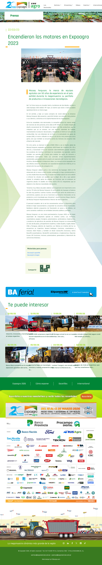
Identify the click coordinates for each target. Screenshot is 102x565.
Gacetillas (63, 383)
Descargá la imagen (33, 255)
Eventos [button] (86, 5)
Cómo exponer (42, 383)
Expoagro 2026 (19, 383)
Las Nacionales (47, 6)
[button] (41, 266)
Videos (78, 5)
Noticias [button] (57, 5)
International (83, 383)
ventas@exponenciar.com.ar (41, 555)
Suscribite (87, 396)
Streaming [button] (68, 5)
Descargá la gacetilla (33, 253)
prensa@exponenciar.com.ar (61, 555)
